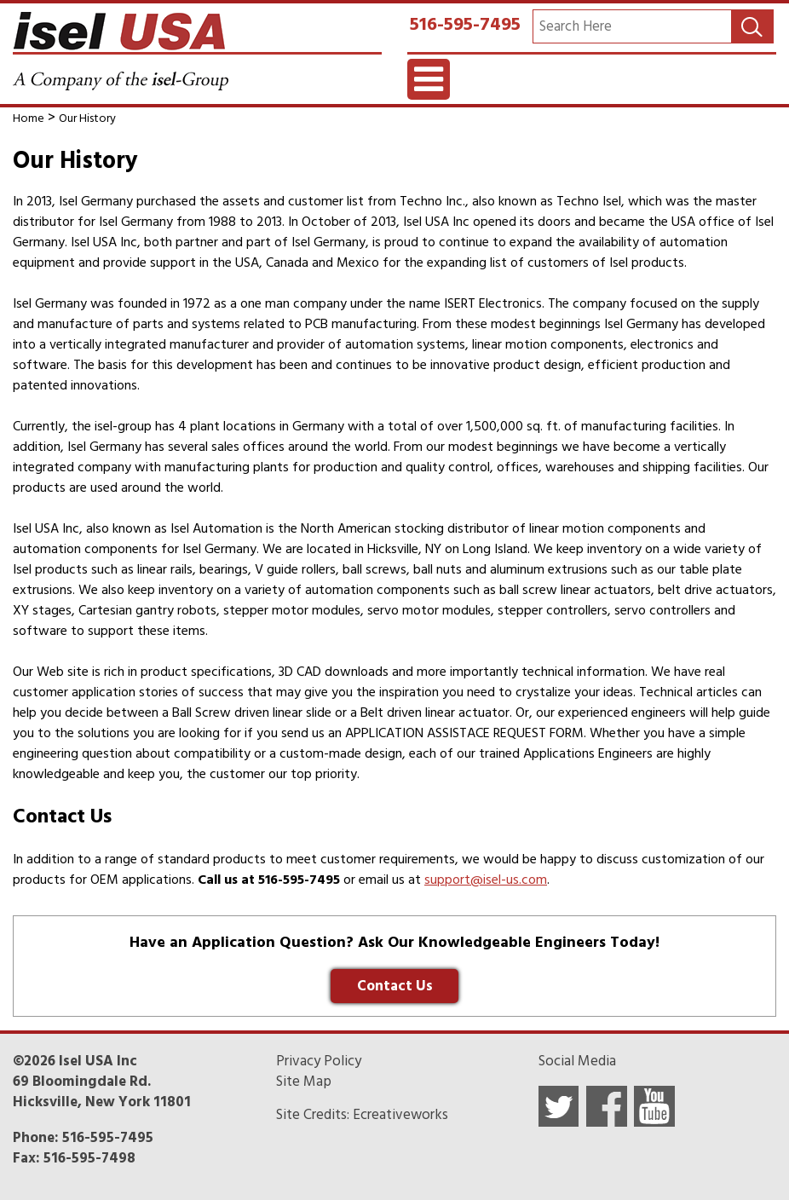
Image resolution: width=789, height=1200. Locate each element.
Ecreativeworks (400, 1115)
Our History (87, 118)
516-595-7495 (465, 24)
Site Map (303, 1081)
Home (28, 118)
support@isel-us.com (485, 879)
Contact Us (395, 986)
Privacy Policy (318, 1061)
